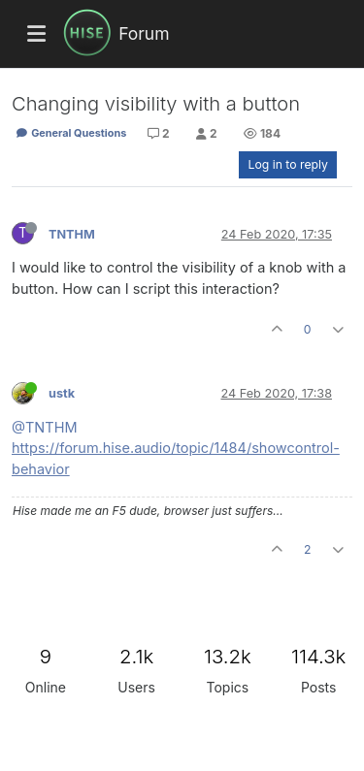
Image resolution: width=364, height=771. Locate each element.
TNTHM (72, 234)
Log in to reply (288, 164)
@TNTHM (45, 427)
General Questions (71, 133)
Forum (143, 33)
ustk (62, 393)
